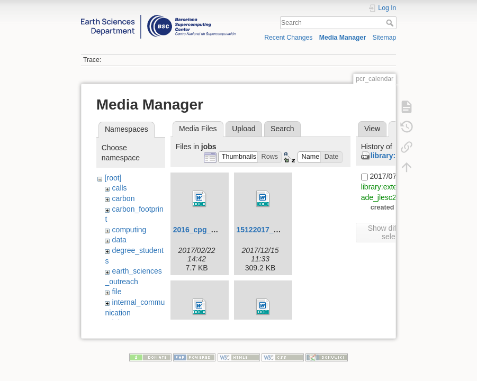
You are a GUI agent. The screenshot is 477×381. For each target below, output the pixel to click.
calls (119, 188)
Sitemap (384, 37)
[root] (113, 178)
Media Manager (342, 37)
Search (391, 22)
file (117, 291)
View (372, 128)
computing (129, 229)
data (119, 239)
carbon (123, 198)
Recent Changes (288, 37)
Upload (243, 128)
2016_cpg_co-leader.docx (218, 229)
